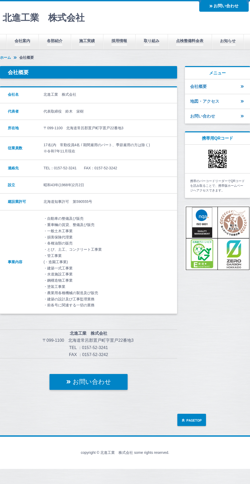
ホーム (5, 57)
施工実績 (87, 40)
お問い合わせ (226, 6)
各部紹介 (55, 40)
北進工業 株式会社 (44, 17)
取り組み (151, 40)
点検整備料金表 (189, 40)
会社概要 (198, 86)
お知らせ (228, 40)
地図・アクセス (204, 101)
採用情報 (119, 40)
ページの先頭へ (191, 420)
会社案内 (22, 40)
